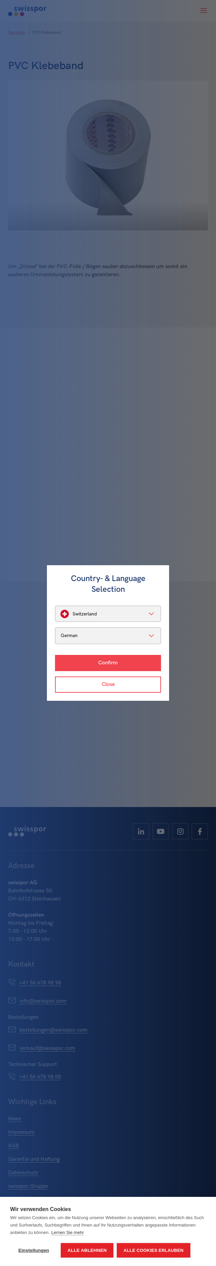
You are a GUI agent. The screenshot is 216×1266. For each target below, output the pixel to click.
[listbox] (108, 614)
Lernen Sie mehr (67, 1232)
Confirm (108, 663)
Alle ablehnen (87, 1250)
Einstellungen (33, 1250)
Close (108, 684)
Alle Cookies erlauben (154, 1250)
